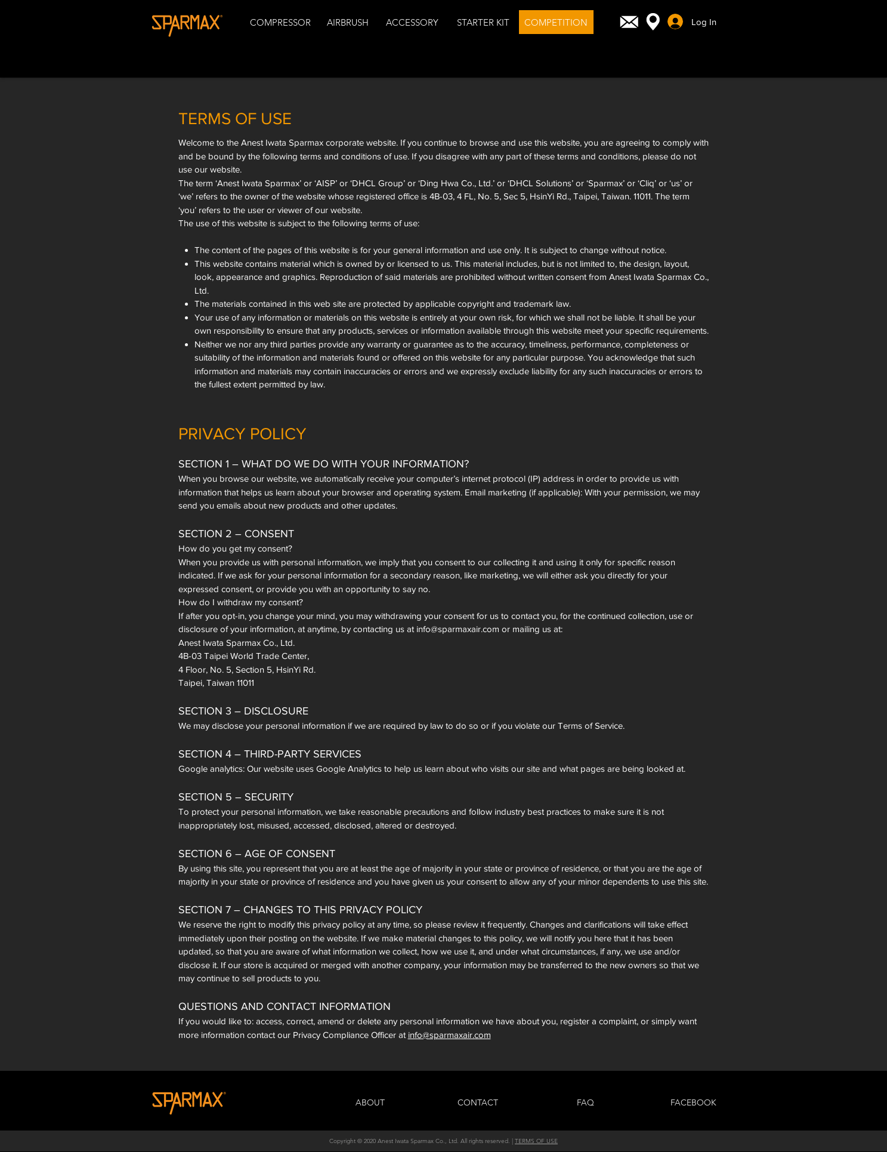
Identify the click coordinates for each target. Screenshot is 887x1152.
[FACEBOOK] (693, 1103)
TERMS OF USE (536, 1141)
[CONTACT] (477, 1103)
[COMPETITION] (556, 22)
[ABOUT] (370, 1103)
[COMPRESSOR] (280, 22)
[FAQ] (585, 1103)
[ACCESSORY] (412, 22)
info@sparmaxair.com (457, 629)
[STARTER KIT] (483, 22)
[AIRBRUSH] (348, 22)
